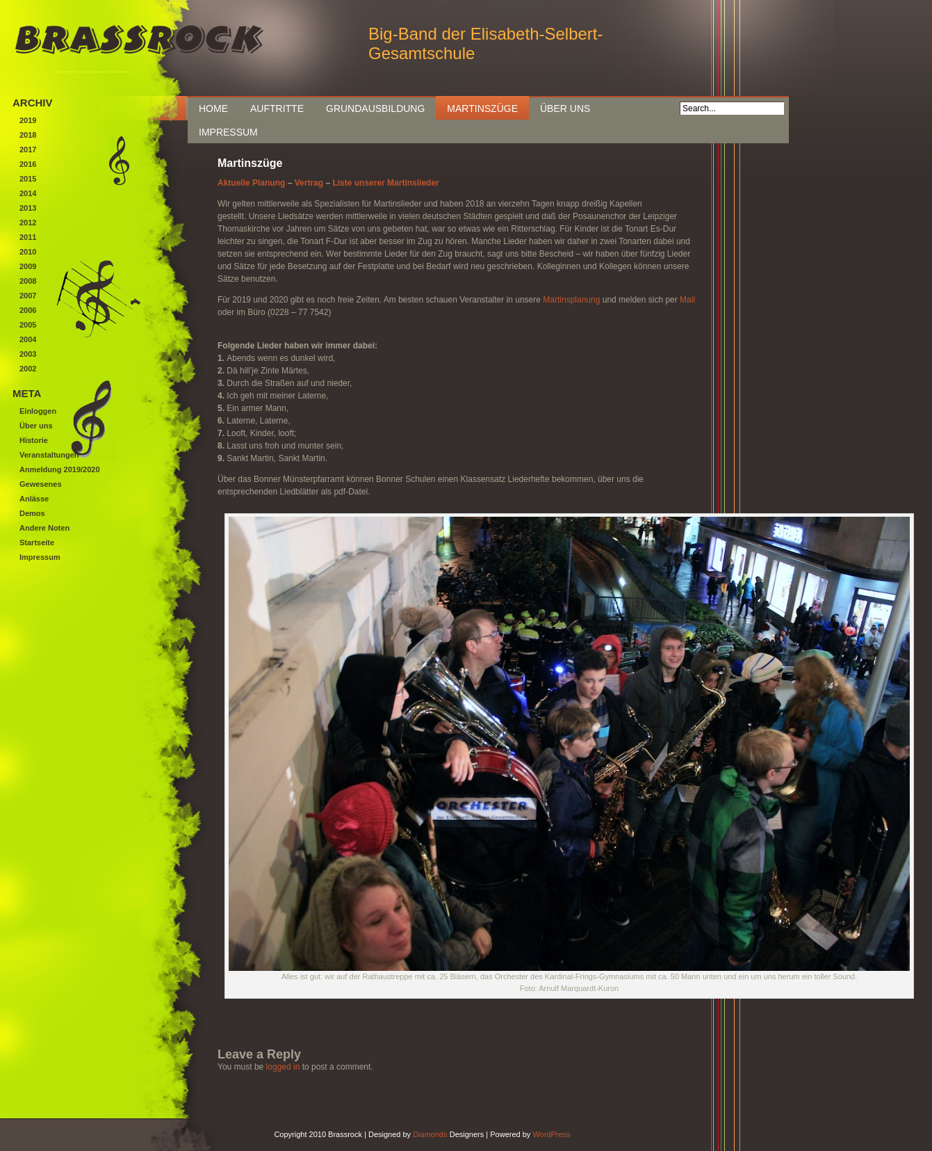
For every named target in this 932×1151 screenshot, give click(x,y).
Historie (33, 440)
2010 (27, 252)
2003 (27, 354)
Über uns (565, 108)
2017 (27, 149)
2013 (27, 208)
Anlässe (34, 498)
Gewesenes (40, 484)
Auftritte (277, 108)
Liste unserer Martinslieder (385, 183)
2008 (27, 281)
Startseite (36, 542)
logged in (283, 1067)
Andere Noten (44, 528)
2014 (27, 193)
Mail (687, 300)
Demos (32, 513)
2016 (27, 164)
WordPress (551, 1134)
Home (213, 108)
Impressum (228, 132)
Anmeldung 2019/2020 (59, 469)
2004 (27, 339)
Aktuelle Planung (251, 183)
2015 (27, 179)
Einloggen (37, 411)
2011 (27, 237)
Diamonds (430, 1134)
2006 (27, 310)
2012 (27, 222)
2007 (27, 295)
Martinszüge (482, 108)
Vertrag (309, 183)
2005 (27, 325)
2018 (27, 135)
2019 (27, 120)
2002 (27, 368)
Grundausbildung (375, 108)
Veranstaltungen (49, 455)
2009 (27, 266)
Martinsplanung (571, 300)
